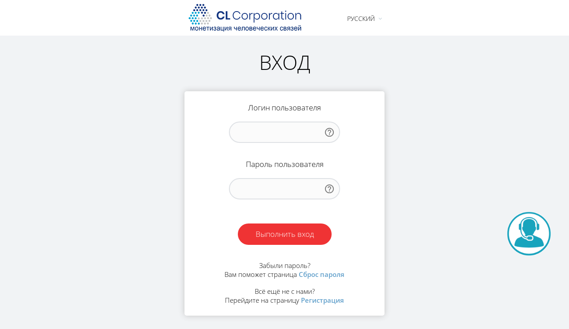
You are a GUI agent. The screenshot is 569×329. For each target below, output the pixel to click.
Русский (361, 18)
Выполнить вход (285, 234)
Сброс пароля (322, 274)
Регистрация (322, 300)
